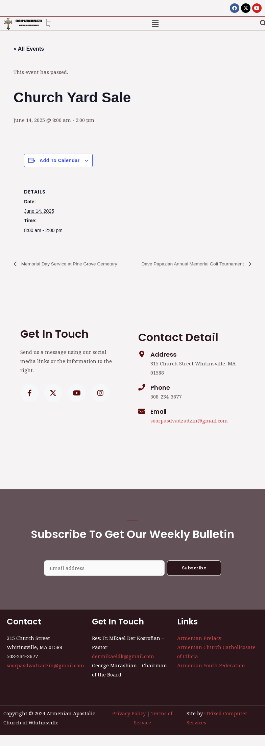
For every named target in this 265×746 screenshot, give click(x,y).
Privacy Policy (129, 723)
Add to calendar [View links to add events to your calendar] (59, 160)
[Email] (141, 422)
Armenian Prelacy (199, 648)
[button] (155, 23)
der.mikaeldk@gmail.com (123, 667)
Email (159, 422)
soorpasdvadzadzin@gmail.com (189, 431)
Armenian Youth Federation (211, 676)
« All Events (29, 49)
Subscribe (194, 578)
